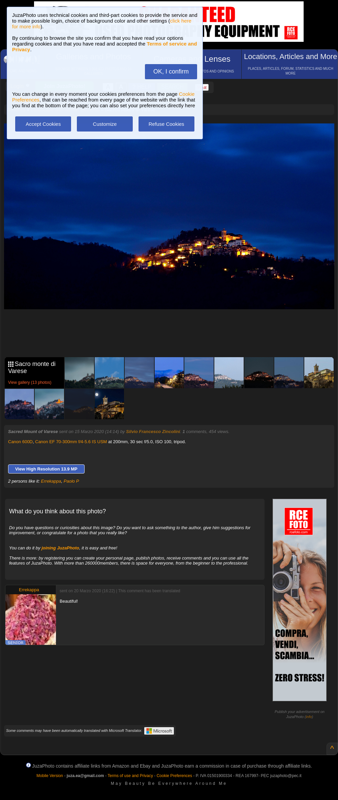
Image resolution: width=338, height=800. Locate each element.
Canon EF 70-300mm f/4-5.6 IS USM (71, 441)
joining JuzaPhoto (60, 547)
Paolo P (71, 481)
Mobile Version (49, 775)
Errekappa (51, 481)
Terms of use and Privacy (130, 775)
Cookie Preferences (174, 775)
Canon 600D (20, 441)
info (309, 717)
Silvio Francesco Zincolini (153, 431)
